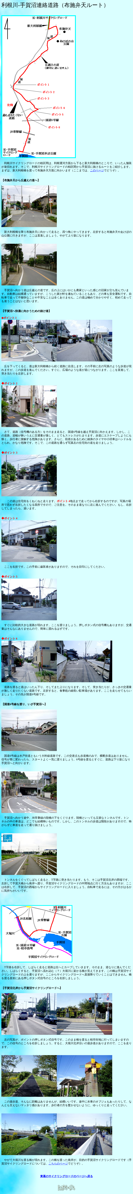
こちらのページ (58, 1163)
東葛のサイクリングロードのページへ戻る (66, 1176)
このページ (97, 170)
